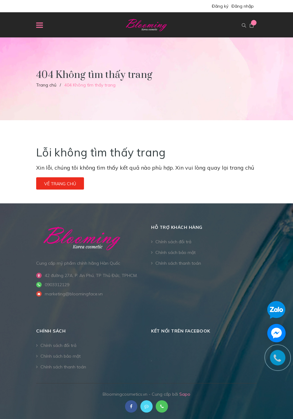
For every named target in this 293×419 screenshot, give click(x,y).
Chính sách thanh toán (178, 263)
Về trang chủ (60, 183)
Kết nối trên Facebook (180, 331)
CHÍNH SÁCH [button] (51, 331)
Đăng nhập (242, 6)
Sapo (184, 394)
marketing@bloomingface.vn (74, 294)
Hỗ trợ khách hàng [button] (177, 227)
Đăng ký (220, 6)
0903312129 (57, 284)
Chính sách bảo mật (175, 252)
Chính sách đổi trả (173, 241)
